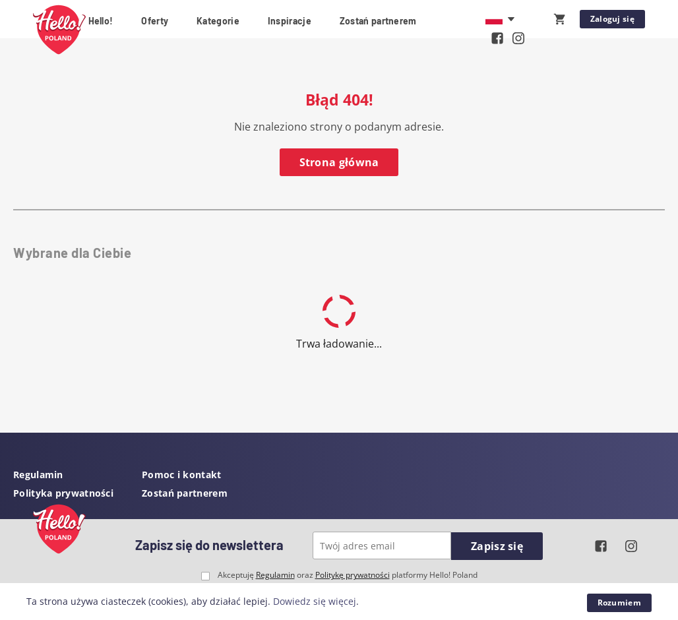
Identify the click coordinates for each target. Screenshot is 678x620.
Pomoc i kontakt (182, 474)
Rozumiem (619, 602)
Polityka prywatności (63, 493)
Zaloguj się (612, 18)
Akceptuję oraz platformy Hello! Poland (348, 575)
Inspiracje (289, 20)
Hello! (100, 20)
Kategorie (218, 20)
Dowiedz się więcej (314, 601)
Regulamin (38, 474)
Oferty (154, 20)
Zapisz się (497, 546)
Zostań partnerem (378, 20)
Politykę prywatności (352, 574)
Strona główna (339, 162)
